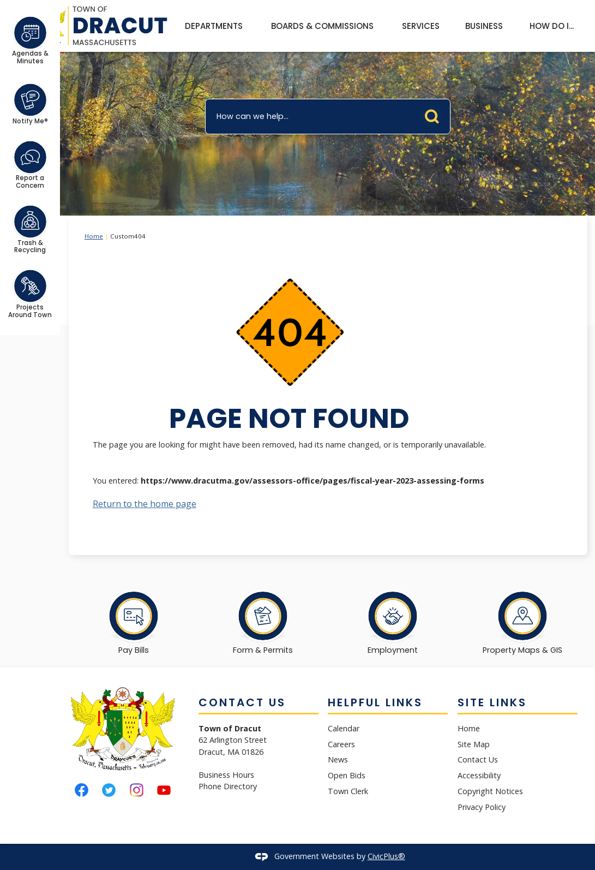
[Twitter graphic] (109, 790)
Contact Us (478, 759)
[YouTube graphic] (164, 790)
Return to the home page (144, 504)
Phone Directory (228, 786)
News (338, 759)
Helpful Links (375, 702)
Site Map (474, 744)
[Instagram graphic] (136, 790)
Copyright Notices (490, 791)
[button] (434, 114)
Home (94, 236)
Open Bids (346, 775)
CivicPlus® (386, 856)
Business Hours (226, 775)
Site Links (492, 702)
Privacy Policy (482, 807)
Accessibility (479, 775)
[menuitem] (213, 26)
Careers (341, 744)
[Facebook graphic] (81, 790)
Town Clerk (348, 791)
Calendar (343, 728)
